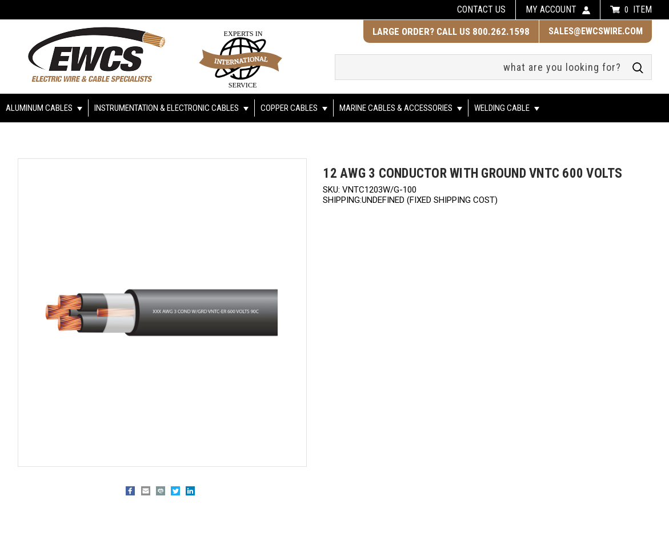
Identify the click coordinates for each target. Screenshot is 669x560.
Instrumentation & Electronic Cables (171, 108)
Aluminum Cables (44, 108)
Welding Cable (506, 108)
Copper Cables (294, 108)
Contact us (481, 9)
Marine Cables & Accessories (400, 108)
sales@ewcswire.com (595, 31)
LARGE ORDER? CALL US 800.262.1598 (451, 31)
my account (551, 9)
